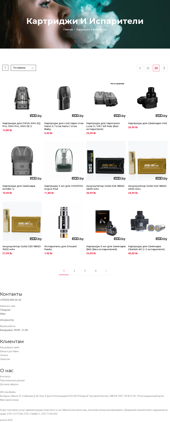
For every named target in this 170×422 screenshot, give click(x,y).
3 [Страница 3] (85, 270)
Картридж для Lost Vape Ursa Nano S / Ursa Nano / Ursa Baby (63, 126)
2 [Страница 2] (74, 270)
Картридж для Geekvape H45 (147, 123)
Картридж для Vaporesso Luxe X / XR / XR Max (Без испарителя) (103, 126)
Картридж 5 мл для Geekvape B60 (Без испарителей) (106, 248)
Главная (68, 29)
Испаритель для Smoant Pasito (60, 248)
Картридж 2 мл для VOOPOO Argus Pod (63, 187)
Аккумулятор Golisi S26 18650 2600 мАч (105, 187)
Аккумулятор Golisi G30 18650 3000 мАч (21, 248)
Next (106, 271)
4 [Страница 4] (95, 270)
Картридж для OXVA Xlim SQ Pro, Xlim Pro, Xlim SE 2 (21, 125)
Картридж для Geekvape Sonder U (18, 187)
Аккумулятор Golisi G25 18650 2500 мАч (147, 187)
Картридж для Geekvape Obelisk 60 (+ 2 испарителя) (146, 248)
